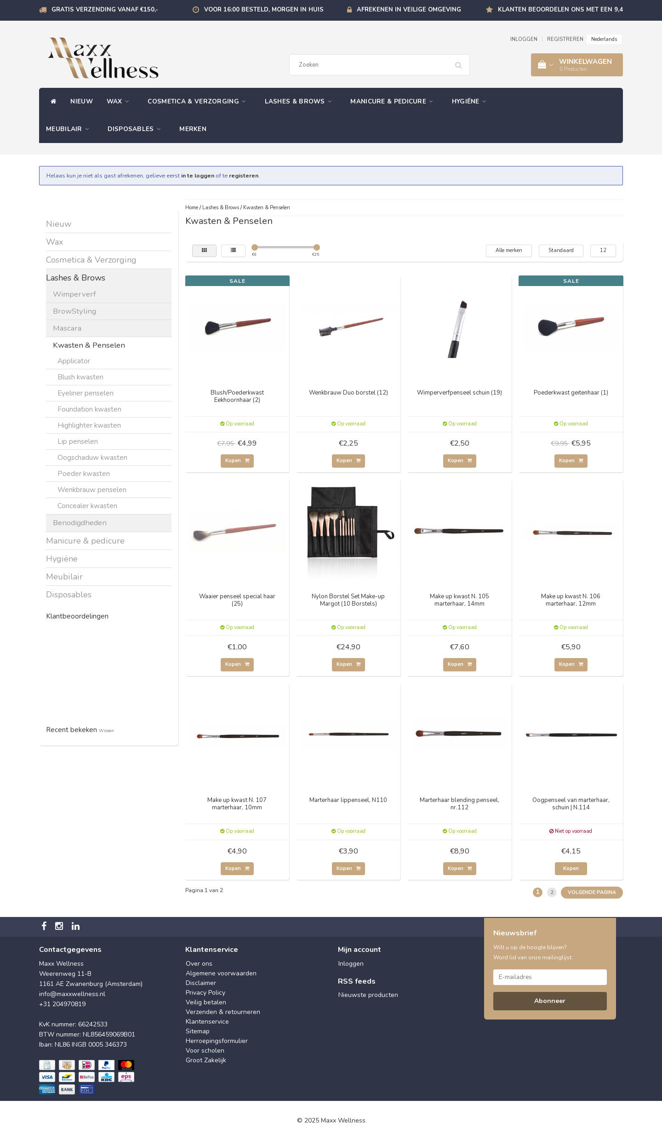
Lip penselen (77, 441)
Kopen (237, 460)
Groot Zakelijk (206, 1060)
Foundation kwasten (89, 409)
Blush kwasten (80, 377)
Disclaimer (201, 983)
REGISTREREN (565, 39)
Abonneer (549, 1001)
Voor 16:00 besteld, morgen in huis (264, 10)
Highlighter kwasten (89, 425)
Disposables (137, 129)
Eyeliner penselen (85, 393)
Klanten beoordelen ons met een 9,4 (560, 10)
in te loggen (197, 175)
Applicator (73, 361)
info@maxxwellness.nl (72, 994)
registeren (243, 175)
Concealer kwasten (87, 505)
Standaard (561, 250)
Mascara (67, 328)
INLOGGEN (523, 39)
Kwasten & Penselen (89, 345)
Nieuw (81, 101)
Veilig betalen (206, 1002)
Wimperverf (74, 294)
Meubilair (70, 129)
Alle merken (509, 250)
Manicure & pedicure (394, 101)
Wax (120, 101)
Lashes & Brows (301, 101)
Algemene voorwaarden (221, 973)
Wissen (106, 730)
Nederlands (604, 39)
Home (191, 207)
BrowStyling (74, 311)
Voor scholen (205, 1050)
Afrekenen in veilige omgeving (409, 10)
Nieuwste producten (368, 995)
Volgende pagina (592, 892)
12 (603, 250)
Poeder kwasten (83, 473)
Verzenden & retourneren (223, 1012)
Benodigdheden (80, 522)
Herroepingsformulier (217, 1041)
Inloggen (351, 963)
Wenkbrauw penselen (91, 489)
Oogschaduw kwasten (92, 457)
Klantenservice (207, 1021)
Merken (192, 129)
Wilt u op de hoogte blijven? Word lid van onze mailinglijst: (533, 952)
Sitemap (198, 1031)
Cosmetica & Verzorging (199, 101)
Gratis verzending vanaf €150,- (104, 10)
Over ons (199, 963)
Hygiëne (471, 101)
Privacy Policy (205, 992)
